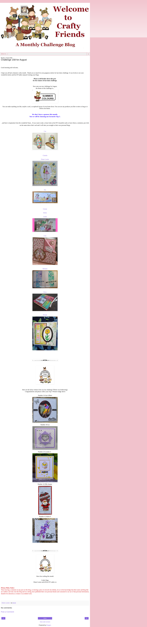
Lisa (45, 235)
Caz (45, 131)
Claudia (45, 155)
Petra (45, 292)
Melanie (45, 269)
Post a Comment (7, 612)
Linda (45, 216)
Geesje (45, 209)
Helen (45, 213)
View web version (45, 622)
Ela (45, 190)
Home (45, 618)
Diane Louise (45, 159)
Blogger (48, 625)
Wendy (45, 315)
